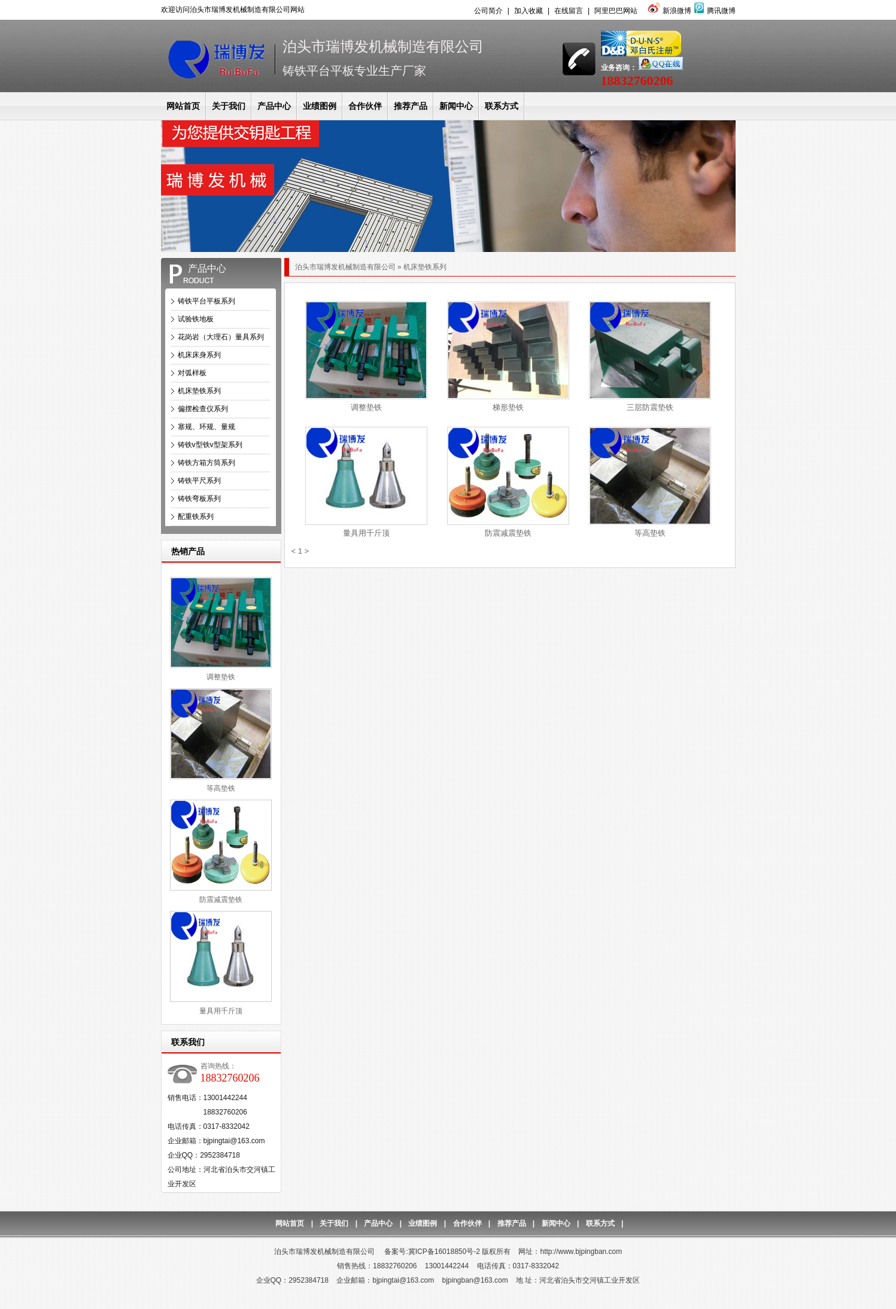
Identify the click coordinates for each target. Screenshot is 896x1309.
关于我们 (228, 106)
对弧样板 (192, 373)
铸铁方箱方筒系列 (206, 462)
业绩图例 (319, 106)
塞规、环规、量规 (206, 427)
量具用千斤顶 (220, 1011)
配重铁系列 (196, 516)
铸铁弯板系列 (199, 498)
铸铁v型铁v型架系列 (210, 445)
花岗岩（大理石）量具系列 (221, 337)
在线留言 (568, 11)
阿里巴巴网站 (615, 11)
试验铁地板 (196, 319)
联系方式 (501, 106)
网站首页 (183, 106)
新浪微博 (668, 11)
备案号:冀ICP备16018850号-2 (431, 1251)
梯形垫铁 (508, 407)
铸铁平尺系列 (199, 480)
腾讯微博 (713, 11)
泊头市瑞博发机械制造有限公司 (345, 267)
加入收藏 (528, 11)
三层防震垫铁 (650, 407)
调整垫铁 (220, 677)
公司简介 (488, 11)
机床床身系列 (199, 355)
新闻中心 (456, 106)
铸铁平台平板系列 (206, 301)
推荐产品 (410, 106)
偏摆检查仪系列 (203, 409)
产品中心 (274, 106)
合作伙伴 (365, 106)
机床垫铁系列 (199, 391)
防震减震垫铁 (220, 899)
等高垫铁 (220, 788)
